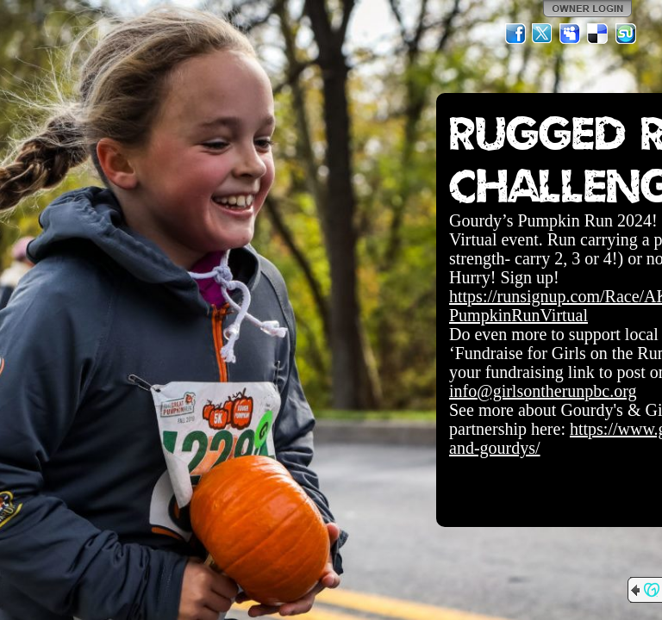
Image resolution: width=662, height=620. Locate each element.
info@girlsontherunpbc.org (542, 390)
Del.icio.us (598, 34)
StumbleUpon (626, 34)
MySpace (571, 34)
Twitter (543, 34)
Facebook (515, 34)
